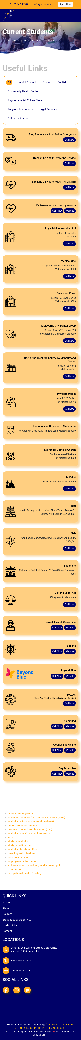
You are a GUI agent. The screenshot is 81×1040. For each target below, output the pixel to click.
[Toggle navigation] (72, 15)
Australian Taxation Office (22, 848)
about (6, 907)
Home (6, 40)
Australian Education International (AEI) (31, 820)
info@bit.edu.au (43, 4)
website (70, 210)
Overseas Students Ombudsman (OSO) (30, 828)
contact (7, 930)
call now (69, 139)
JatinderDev (40, 1034)
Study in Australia (18, 840)
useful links (10, 924)
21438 (28, 1027)
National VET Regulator (20, 812)
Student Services (44, 40)
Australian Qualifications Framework (29, 832)
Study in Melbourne (19, 844)
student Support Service (17, 919)
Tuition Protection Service (22, 824)
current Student (21, 40)
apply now (65, 4)
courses (7, 913)
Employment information (22, 860)
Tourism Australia (18, 856)
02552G (61, 1027)
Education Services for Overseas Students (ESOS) (36, 816)
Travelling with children (21, 852)
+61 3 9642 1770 (21, 960)
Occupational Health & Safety (25, 872)
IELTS (10, 836)
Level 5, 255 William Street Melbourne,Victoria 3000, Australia (34, 949)
